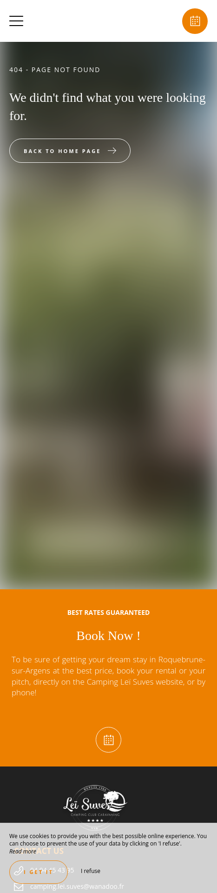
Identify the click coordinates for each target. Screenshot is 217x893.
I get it (38, 871)
